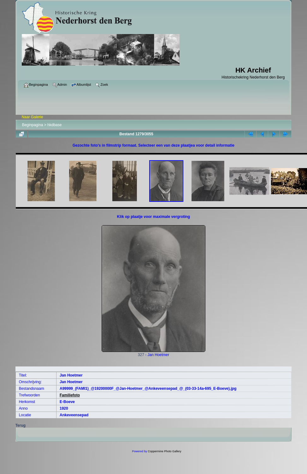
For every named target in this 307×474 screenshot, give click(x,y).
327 (153, 353)
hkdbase (54, 125)
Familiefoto (70, 395)
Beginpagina (32, 125)
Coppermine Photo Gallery (164, 451)
